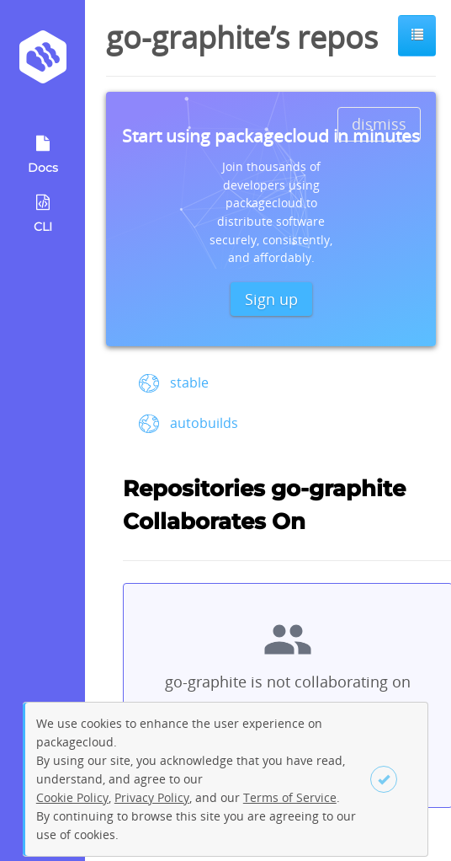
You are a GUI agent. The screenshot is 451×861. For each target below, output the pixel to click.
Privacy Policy (151, 797)
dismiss (379, 124)
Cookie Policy (72, 797)
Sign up (271, 299)
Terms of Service (290, 797)
